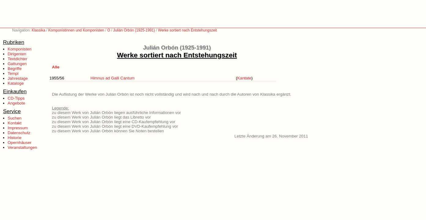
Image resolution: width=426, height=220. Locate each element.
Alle (55, 67)
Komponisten (19, 49)
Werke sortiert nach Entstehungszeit (187, 30)
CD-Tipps (16, 98)
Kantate (244, 78)
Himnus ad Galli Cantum (112, 78)
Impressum (18, 128)
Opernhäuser (19, 142)
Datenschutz (19, 132)
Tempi (13, 73)
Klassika (38, 30)
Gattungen (17, 63)
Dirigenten (17, 54)
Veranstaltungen (22, 147)
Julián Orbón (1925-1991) (134, 30)
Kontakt (14, 123)
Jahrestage (18, 78)
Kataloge (16, 83)
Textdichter (17, 59)
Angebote (16, 103)
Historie (14, 137)
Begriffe (15, 68)
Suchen (14, 118)
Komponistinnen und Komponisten (76, 30)
